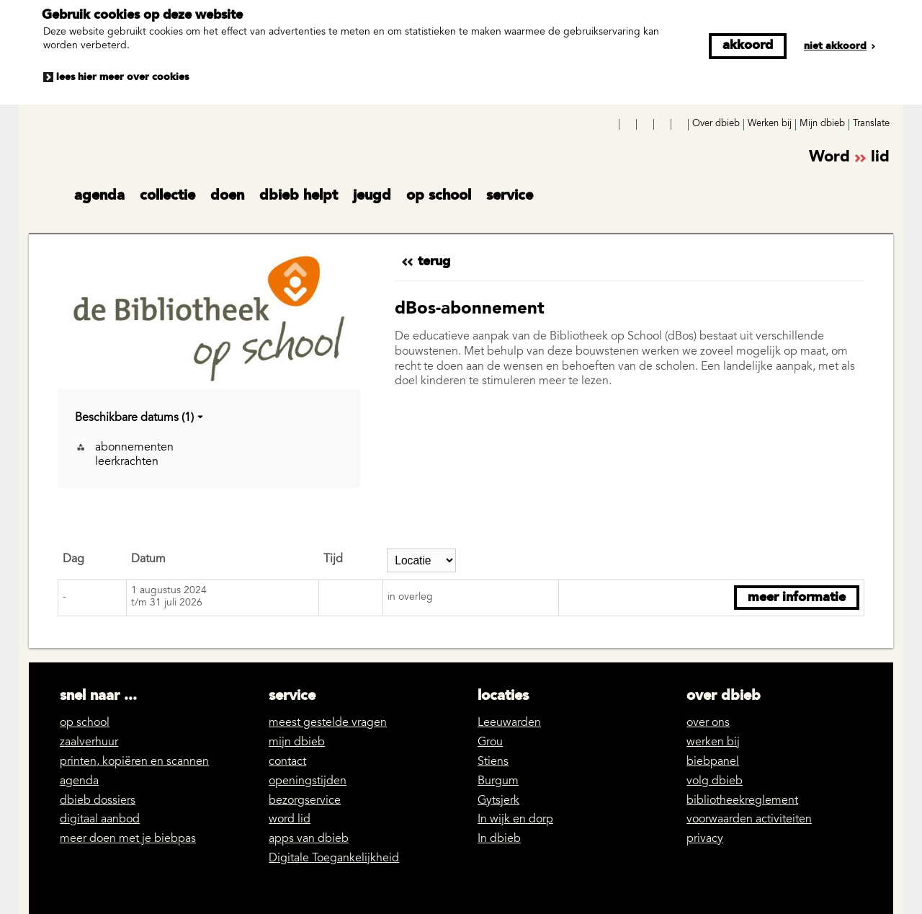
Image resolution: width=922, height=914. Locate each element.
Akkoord (747, 45)
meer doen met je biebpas (128, 839)
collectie (167, 196)
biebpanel (712, 762)
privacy (704, 839)
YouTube (646, 124)
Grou (490, 742)
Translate (871, 124)
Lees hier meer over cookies (122, 77)
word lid (289, 819)
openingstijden (307, 781)
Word (849, 158)
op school (438, 196)
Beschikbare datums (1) (140, 418)
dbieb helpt (298, 196)
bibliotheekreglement (742, 801)
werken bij (713, 742)
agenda (99, 196)
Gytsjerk (498, 801)
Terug (434, 261)
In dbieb (499, 839)
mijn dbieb (297, 742)
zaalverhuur (89, 742)
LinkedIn (663, 124)
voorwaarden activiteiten (749, 819)
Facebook (611, 124)
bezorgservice (305, 801)
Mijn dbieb (822, 124)
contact (287, 762)
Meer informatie (797, 597)
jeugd (372, 196)
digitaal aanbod (100, 819)
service (509, 196)
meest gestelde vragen (328, 723)
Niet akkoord (835, 46)
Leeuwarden (509, 723)
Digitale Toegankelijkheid (334, 858)
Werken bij (770, 124)
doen (227, 196)
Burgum (498, 781)
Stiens (493, 762)
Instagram (629, 124)
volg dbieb (714, 781)
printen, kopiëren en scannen (134, 762)
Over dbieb (716, 124)
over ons (708, 723)
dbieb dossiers (97, 801)
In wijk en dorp (515, 819)
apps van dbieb (309, 839)
